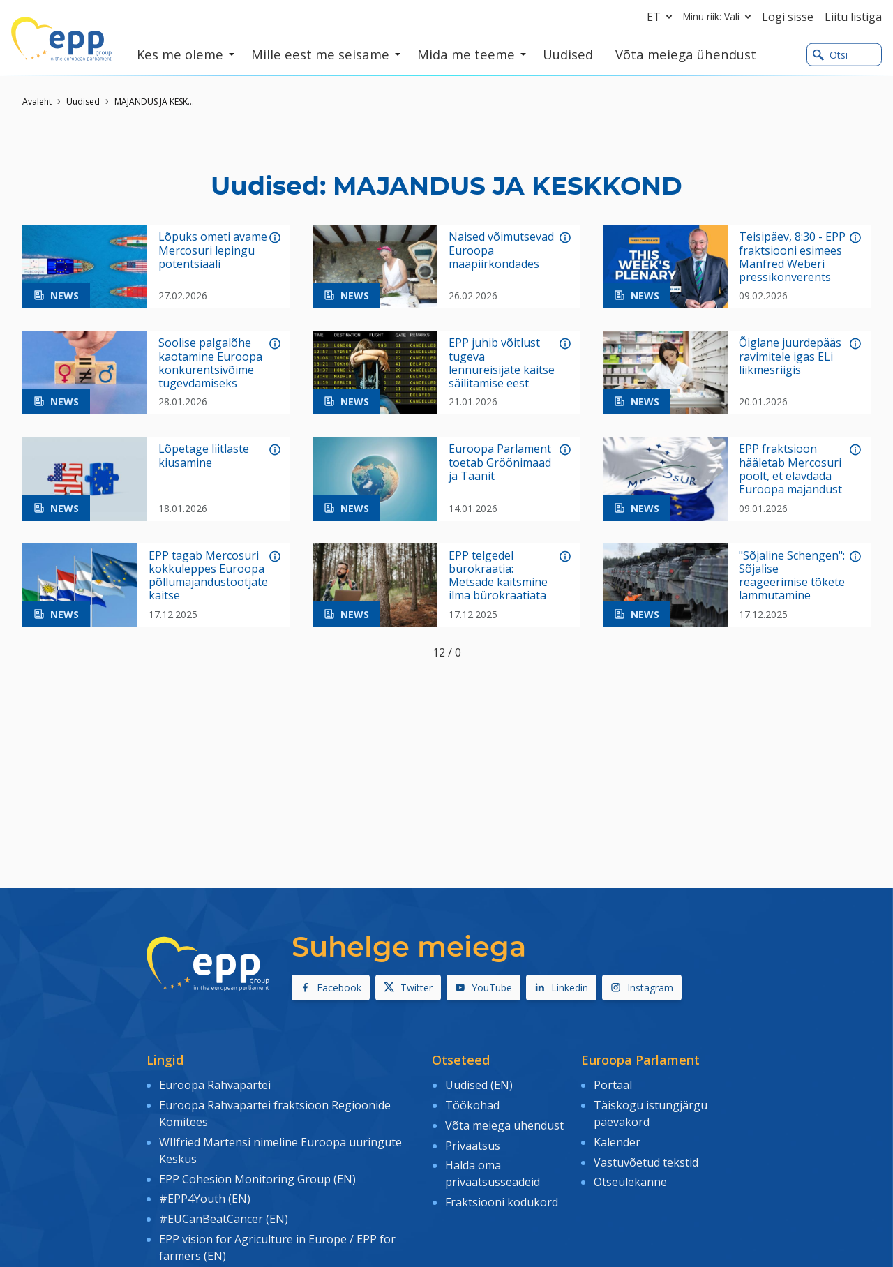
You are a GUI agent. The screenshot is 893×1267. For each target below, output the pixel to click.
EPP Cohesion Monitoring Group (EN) (257, 1179)
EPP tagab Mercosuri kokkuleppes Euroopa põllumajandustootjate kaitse (208, 576)
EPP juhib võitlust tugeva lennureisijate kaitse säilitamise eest (502, 363)
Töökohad (472, 1105)
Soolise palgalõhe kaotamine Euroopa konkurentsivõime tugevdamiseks (210, 363)
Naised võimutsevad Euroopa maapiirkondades (501, 250)
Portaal (613, 1085)
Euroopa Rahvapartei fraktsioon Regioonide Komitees (275, 1113)
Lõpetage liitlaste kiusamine (203, 455)
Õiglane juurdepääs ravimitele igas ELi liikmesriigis (790, 356)
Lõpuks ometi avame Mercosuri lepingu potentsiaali (212, 250)
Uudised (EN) (479, 1085)
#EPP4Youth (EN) (204, 1198)
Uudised (83, 101)
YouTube (483, 987)
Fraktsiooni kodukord (501, 1202)
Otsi (830, 54)
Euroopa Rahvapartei (215, 1085)
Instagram (641, 987)
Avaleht (37, 101)
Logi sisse (787, 16)
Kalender (617, 1142)
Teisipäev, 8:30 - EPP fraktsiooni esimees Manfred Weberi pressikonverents (792, 257)
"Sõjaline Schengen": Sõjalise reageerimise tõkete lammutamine (792, 576)
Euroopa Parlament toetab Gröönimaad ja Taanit (500, 462)
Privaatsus (472, 1145)
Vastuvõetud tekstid (646, 1162)
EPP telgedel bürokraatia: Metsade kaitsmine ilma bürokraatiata (498, 576)
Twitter (408, 987)
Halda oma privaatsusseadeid (492, 1173)
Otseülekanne (630, 1182)
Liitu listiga (853, 16)
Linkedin (561, 987)
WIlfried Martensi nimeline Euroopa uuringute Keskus (280, 1150)
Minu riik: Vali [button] (719, 16)
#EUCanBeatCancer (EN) (223, 1219)
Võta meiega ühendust (504, 1125)
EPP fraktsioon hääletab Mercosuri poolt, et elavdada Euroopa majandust (790, 469)
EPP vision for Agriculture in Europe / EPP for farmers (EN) (277, 1247)
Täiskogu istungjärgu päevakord (650, 1113)
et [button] (662, 16)
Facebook (330, 987)
